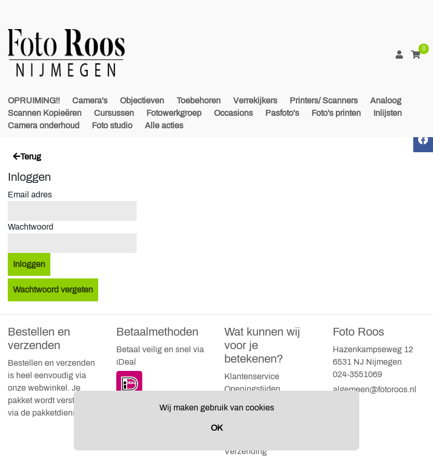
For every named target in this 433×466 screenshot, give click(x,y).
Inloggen (29, 264)
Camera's (89, 100)
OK (217, 427)
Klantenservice (251, 376)
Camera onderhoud (43, 125)
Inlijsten (387, 113)
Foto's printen (336, 113)
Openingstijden (252, 388)
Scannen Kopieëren (45, 113)
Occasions (233, 113)
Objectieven (142, 100)
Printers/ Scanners (324, 100)
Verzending (245, 451)
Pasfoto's (282, 113)
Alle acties (164, 125)
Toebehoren (199, 100)
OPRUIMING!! (34, 100)
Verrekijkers (255, 100)
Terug (27, 156)
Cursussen (114, 113)
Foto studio (112, 125)
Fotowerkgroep (173, 113)
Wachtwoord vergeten (53, 289)
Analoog (385, 100)
